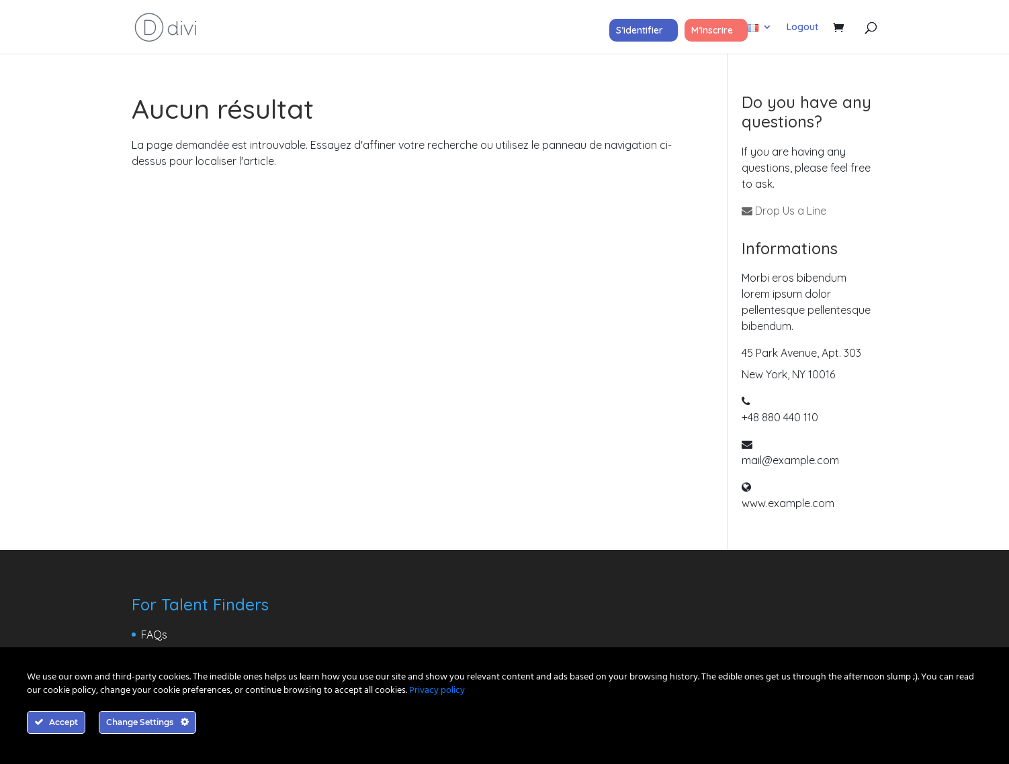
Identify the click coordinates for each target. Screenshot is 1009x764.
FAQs (154, 634)
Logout (802, 27)
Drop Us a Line (784, 210)
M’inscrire (712, 30)
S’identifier (639, 30)
